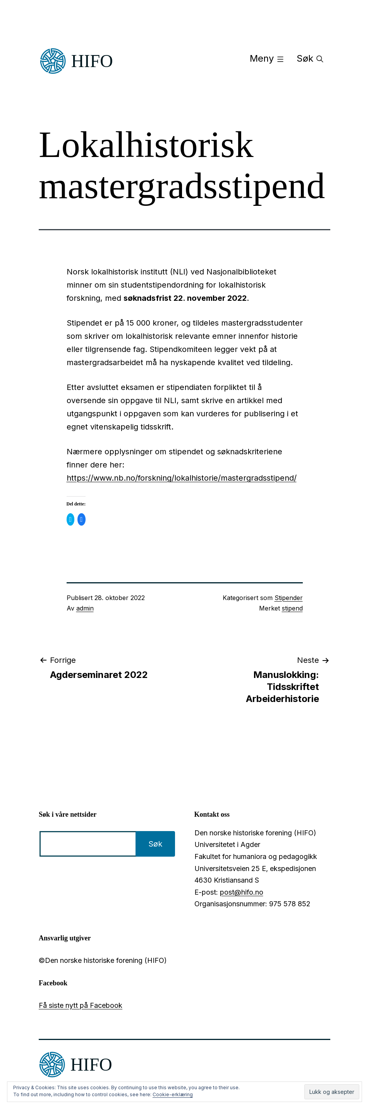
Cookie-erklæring (173, 1094)
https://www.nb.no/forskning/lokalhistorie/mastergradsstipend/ (182, 478)
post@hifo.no (241, 892)
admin (85, 608)
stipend (292, 608)
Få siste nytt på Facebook (80, 1005)
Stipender (289, 598)
